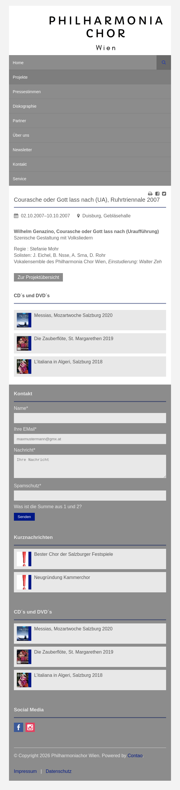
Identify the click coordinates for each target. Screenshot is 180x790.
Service (19, 178)
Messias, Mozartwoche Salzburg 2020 (73, 315)
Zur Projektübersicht (38, 277)
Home (18, 62)
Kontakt (19, 164)
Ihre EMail (25, 429)
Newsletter (22, 149)
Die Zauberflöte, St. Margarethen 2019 (73, 338)
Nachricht (24, 449)
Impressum (25, 774)
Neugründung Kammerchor (62, 580)
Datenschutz (59, 774)
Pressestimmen (27, 91)
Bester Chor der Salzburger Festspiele (73, 557)
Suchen (164, 62)
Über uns (21, 135)
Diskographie (25, 106)
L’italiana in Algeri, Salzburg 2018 (68, 361)
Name (21, 408)
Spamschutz (27, 489)
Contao (135, 759)
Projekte (20, 77)
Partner (19, 120)
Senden (24, 520)
